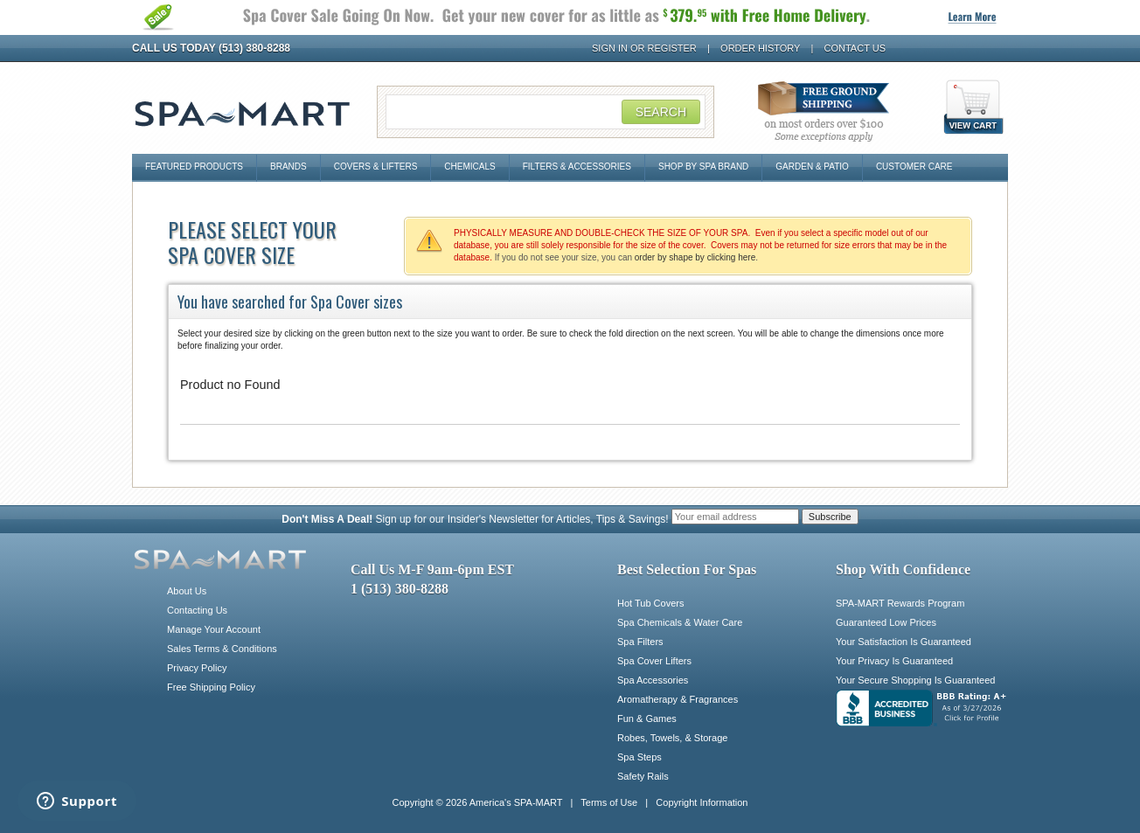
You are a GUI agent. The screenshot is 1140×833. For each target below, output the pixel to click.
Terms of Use (608, 802)
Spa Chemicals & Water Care (679, 622)
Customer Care (914, 166)
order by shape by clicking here (695, 257)
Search (661, 112)
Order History (760, 48)
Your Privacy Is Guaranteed (894, 661)
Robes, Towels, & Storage (672, 737)
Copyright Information (701, 802)
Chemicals (469, 166)
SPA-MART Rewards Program (900, 603)
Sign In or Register (644, 48)
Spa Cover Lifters (654, 661)
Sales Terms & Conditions (222, 648)
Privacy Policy (196, 668)
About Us (186, 591)
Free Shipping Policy (211, 687)
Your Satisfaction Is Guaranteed (903, 641)
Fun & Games (647, 718)
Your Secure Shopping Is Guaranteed (915, 680)
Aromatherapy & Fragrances (677, 699)
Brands (288, 166)
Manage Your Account (214, 629)
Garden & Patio (812, 166)
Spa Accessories (652, 680)
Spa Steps (639, 757)
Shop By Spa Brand (703, 166)
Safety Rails (643, 776)
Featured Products (194, 166)
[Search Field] (546, 111)
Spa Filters (640, 641)
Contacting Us (197, 610)
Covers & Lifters (376, 166)
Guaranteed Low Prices (886, 622)
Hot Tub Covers (650, 603)
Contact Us (855, 48)
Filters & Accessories (577, 166)
